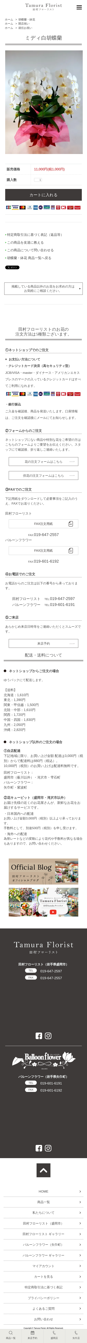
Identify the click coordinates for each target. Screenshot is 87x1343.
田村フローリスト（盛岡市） (43, 1223)
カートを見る (43, 1276)
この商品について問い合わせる (30, 250)
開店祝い (23, 23)
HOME (43, 1191)
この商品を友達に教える (25, 242)
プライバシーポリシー (43, 1298)
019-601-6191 (43, 1083)
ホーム (9, 19)
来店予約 (43, 643)
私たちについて (43, 1212)
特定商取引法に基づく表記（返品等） (35, 235)
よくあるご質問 (43, 1308)
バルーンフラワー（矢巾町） (43, 1244)
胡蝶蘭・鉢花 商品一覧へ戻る (29, 258)
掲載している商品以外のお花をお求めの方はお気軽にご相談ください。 (43, 289)
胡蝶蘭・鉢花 (26, 19)
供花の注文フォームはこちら (43, 475)
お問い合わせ (43, 1319)
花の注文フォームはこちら (44, 461)
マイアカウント (43, 1266)
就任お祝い (25, 27)
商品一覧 (43, 1202)
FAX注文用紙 (43, 524)
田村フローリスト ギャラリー (44, 1234)
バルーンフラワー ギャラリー (44, 1255)
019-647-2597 (43, 971)
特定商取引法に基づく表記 (44, 1287)
